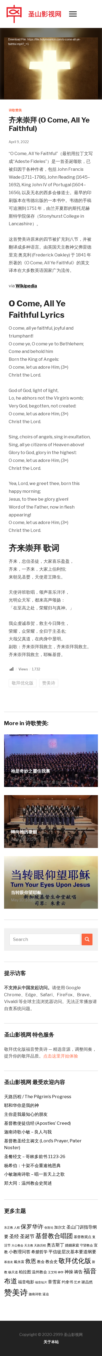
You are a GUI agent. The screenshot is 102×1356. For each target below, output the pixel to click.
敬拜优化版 (22, 683)
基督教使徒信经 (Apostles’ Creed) (37, 1123)
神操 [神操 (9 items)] (68, 1271)
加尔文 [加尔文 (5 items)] (60, 1227)
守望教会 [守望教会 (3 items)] (86, 1245)
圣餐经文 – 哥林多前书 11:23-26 (34, 1156)
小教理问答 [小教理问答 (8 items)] (19, 1251)
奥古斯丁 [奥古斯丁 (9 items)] (55, 1245)
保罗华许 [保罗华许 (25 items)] (32, 1226)
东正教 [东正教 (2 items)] (8, 1227)
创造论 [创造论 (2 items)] (48, 1227)
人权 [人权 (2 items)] (17, 1227)
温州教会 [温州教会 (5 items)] (39, 1272)
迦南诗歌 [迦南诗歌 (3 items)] (35, 1294)
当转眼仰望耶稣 (26, 892)
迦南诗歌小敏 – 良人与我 (28, 1132)
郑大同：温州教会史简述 (28, 1183)
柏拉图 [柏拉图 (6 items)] (25, 1272)
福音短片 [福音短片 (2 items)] (41, 1282)
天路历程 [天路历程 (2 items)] (40, 1245)
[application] (51, 63)
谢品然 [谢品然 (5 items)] (87, 1282)
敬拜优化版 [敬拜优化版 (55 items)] (74, 1261)
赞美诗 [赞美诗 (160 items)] (16, 1292)
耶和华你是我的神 (21, 1105)
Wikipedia (26, 285)
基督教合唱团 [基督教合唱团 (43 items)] (54, 1236)
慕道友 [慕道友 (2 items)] (8, 1262)
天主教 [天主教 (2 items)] (28, 1245)
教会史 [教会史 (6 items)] (51, 1261)
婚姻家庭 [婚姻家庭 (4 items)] (72, 1245)
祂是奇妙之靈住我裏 (30, 771)
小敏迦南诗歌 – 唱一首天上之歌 (34, 1174)
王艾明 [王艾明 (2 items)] (52, 1272)
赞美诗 (48, 683)
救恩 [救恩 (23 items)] (30, 1261)
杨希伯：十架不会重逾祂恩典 (32, 1165)
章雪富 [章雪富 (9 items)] (54, 1281)
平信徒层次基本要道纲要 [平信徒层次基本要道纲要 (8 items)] (72, 1251)
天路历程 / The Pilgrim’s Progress (37, 1096)
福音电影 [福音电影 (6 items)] (26, 1282)
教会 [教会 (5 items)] (41, 1261)
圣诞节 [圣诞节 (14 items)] (27, 1236)
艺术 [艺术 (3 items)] (77, 1282)
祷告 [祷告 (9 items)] (78, 1271)
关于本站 (51, 1341)
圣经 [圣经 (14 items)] (14, 1236)
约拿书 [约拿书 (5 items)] (67, 1282)
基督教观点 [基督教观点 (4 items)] (82, 1237)
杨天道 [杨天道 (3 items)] (13, 1272)
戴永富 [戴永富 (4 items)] (19, 1261)
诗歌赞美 (15, 110)
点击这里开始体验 (60, 1056)
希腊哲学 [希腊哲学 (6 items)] (39, 1251)
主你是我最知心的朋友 (26, 1114)
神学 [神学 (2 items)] (61, 1272)
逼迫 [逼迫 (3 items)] (45, 1294)
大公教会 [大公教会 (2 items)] (17, 1245)
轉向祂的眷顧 (24, 831)
